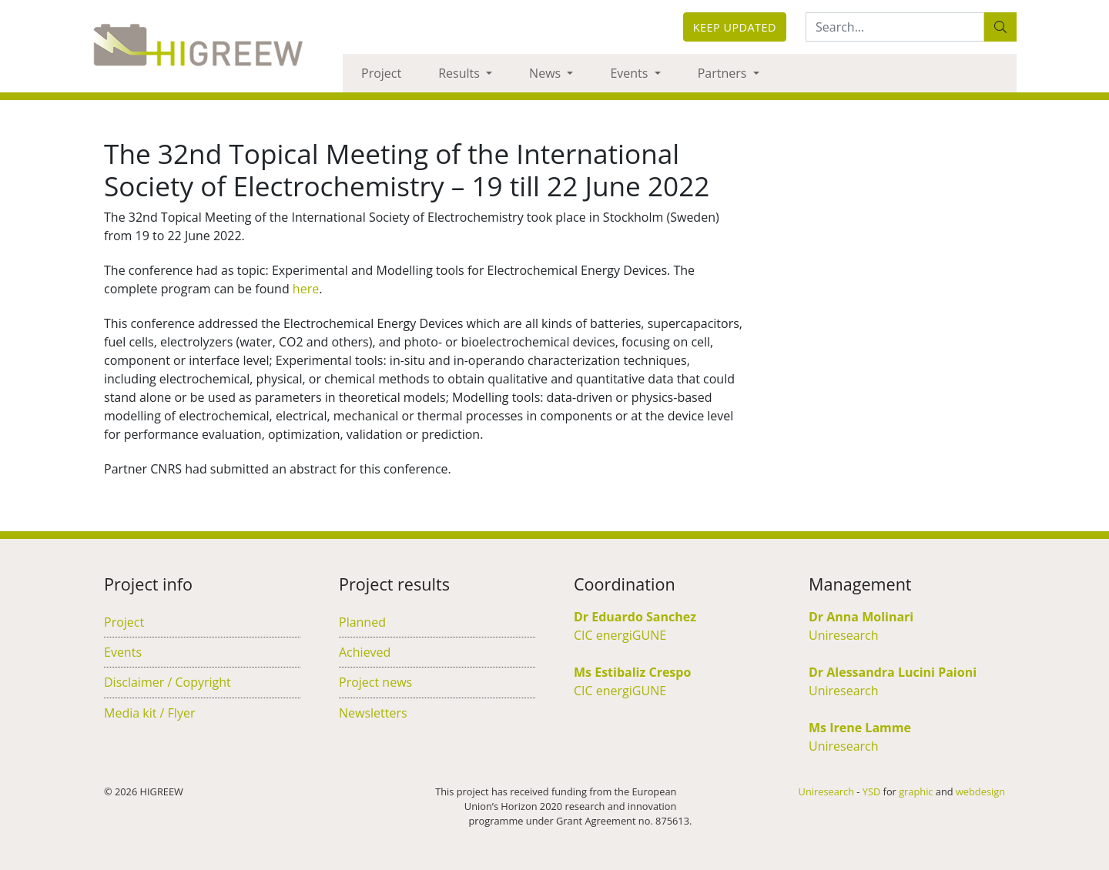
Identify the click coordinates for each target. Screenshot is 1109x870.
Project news (375, 682)
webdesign (980, 791)
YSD (871, 791)
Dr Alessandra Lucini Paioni (893, 672)
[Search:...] (895, 27)
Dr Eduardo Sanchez (635, 616)
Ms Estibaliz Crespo (632, 672)
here (306, 288)
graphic (916, 791)
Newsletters (373, 712)
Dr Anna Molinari (861, 616)
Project (381, 73)
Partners (724, 73)
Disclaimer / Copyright (167, 682)
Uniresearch (844, 635)
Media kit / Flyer (149, 712)
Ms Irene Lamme (860, 727)
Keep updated (734, 27)
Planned (362, 622)
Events (630, 73)
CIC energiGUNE (620, 635)
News (546, 73)
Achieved (364, 652)
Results (460, 73)
